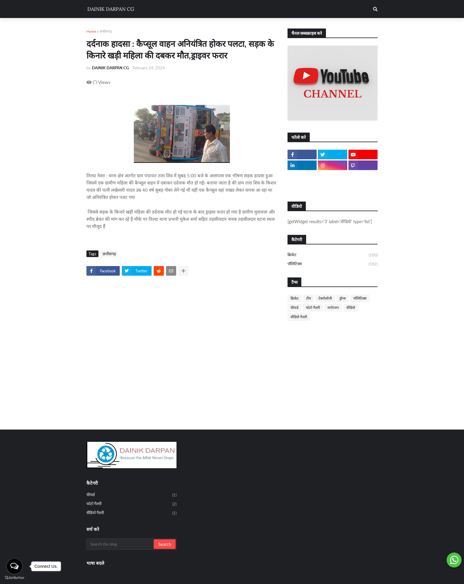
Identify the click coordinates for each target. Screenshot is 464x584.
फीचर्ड (294, 307)
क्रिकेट (333, 255)
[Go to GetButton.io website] (14, 578)
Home (91, 31)
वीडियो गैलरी (299, 317)
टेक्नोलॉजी (325, 298)
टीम (308, 298)
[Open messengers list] (14, 566)
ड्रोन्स (342, 298)
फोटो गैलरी (313, 307)
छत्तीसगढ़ (106, 31)
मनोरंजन (333, 307)
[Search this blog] (120, 544)
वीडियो (350, 307)
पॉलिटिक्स (333, 264)
